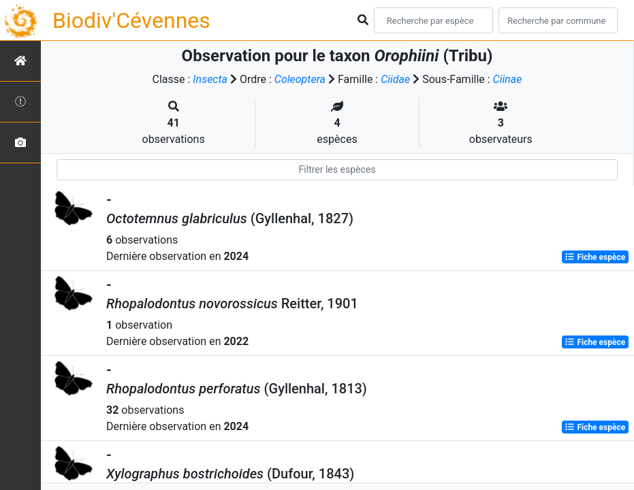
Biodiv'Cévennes (131, 20)
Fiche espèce (595, 257)
